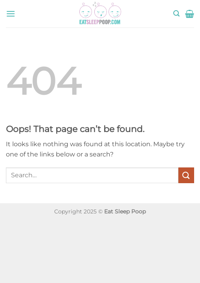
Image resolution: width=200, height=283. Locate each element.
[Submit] (186, 175)
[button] (10, 13)
